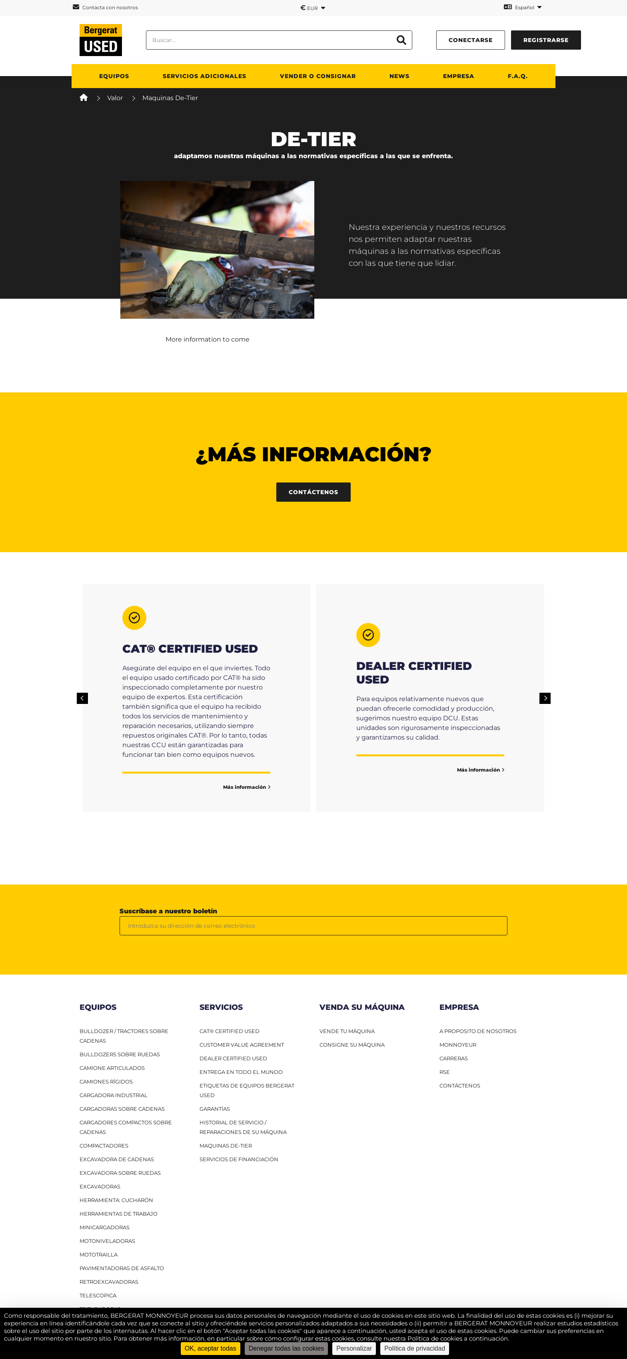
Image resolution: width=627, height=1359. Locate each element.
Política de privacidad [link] (414, 1348)
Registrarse (546, 40)
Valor (115, 98)
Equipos (114, 76)
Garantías (215, 1109)
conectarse (471, 40)
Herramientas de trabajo (119, 1213)
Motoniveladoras (107, 1241)
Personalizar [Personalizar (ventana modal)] (354, 1348)
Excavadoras (100, 1186)
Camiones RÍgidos (106, 1081)
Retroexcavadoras (109, 1282)
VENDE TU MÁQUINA (347, 1031)
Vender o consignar (318, 76)
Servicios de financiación (239, 1159)
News (399, 76)
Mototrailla (99, 1254)
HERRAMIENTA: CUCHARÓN (116, 1200)
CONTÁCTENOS (459, 1085)
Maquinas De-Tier (226, 1145)
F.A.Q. (518, 76)
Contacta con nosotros (105, 7)
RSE (444, 1072)
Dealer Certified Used (233, 1058)
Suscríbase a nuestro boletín (168, 911)
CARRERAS (453, 1058)
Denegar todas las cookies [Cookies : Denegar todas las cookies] (286, 1348)
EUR (312, 8)
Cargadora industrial (114, 1095)
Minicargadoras (105, 1227)
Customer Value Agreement (242, 1044)
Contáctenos (313, 492)
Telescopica (98, 1295)
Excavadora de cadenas (117, 1159)
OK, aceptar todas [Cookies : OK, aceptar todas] (210, 1348)
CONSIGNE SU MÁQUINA (352, 1044)
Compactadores (104, 1145)
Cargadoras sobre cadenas (122, 1109)
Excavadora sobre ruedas (120, 1173)
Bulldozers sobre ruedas (120, 1054)
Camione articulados (112, 1068)
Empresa (458, 76)
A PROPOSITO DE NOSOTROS (478, 1031)
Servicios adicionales (204, 76)
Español (522, 7)
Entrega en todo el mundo (241, 1072)
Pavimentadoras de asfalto (122, 1268)
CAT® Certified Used (230, 1031)
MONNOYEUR (457, 1044)
